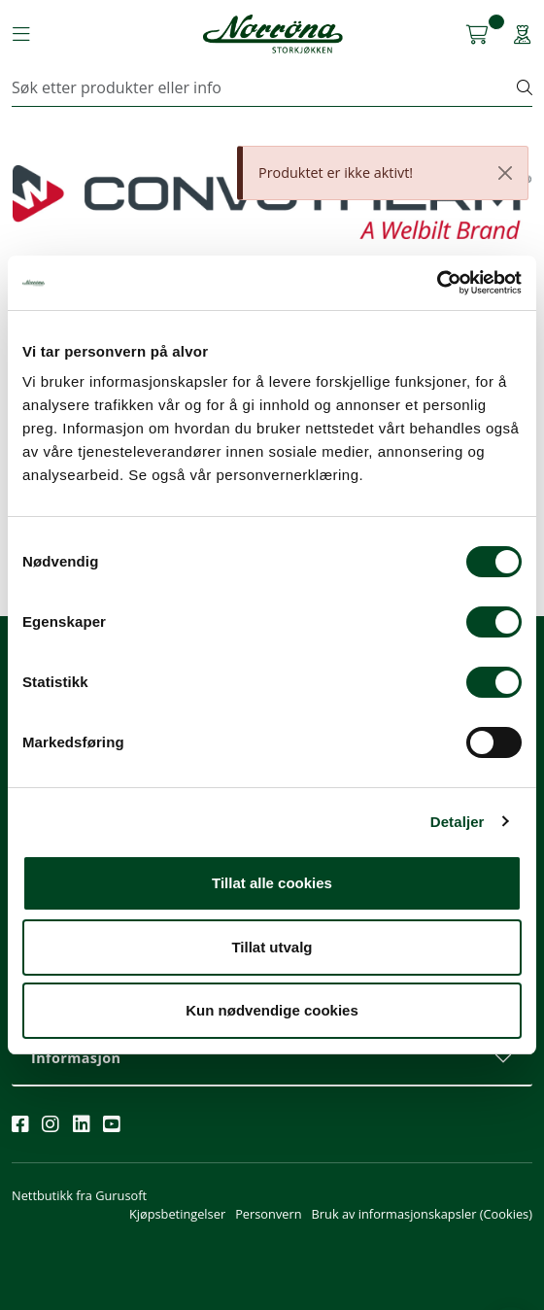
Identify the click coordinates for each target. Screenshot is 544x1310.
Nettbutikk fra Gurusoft (79, 1195)
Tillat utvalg (271, 947)
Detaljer (457, 821)
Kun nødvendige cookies (272, 1010)
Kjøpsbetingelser (177, 1214)
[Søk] (265, 87)
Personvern (268, 1214)
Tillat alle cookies (272, 883)
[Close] (505, 173)
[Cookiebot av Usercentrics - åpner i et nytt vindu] (437, 282)
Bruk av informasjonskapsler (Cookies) (422, 1214)
